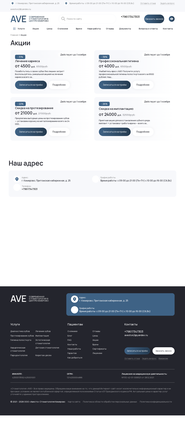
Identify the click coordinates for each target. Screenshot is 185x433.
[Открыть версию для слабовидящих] (172, 19)
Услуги (18, 28)
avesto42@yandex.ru (20, 9)
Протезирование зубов (22, 353)
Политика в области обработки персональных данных (110, 419)
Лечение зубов (43, 349)
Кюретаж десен (43, 373)
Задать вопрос (167, 3)
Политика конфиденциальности (156, 419)
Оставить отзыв (148, 3)
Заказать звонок (154, 18)
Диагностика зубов (20, 349)
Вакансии (163, 376)
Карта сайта (74, 419)
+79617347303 (130, 17)
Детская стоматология (47, 365)
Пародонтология (18, 373)
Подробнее (26, 93)
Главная (14, 35)
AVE (32, 19)
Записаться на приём (31, 85)
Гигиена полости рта (20, 358)
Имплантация (42, 353)
